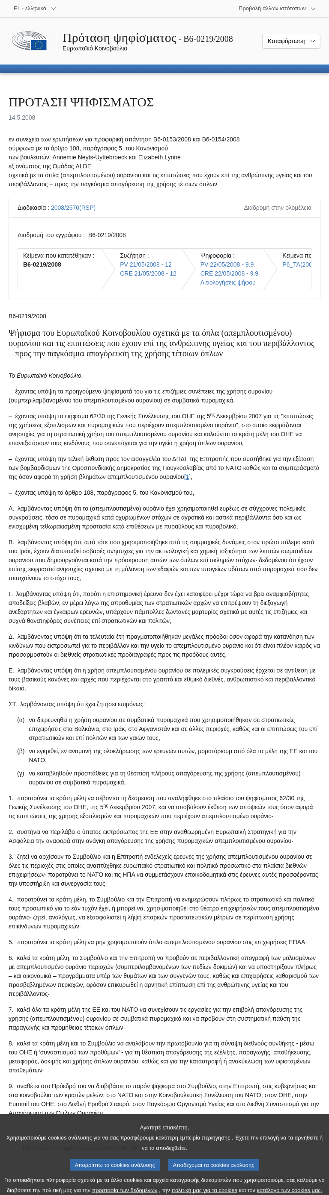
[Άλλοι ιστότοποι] (277, 8)
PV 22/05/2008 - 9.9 (227, 264)
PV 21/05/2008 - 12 (146, 264)
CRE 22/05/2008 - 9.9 (229, 273)
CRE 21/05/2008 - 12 (148, 273)
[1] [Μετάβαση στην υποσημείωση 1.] (187, 476)
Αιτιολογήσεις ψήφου (228, 282)
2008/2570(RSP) (73, 207)
